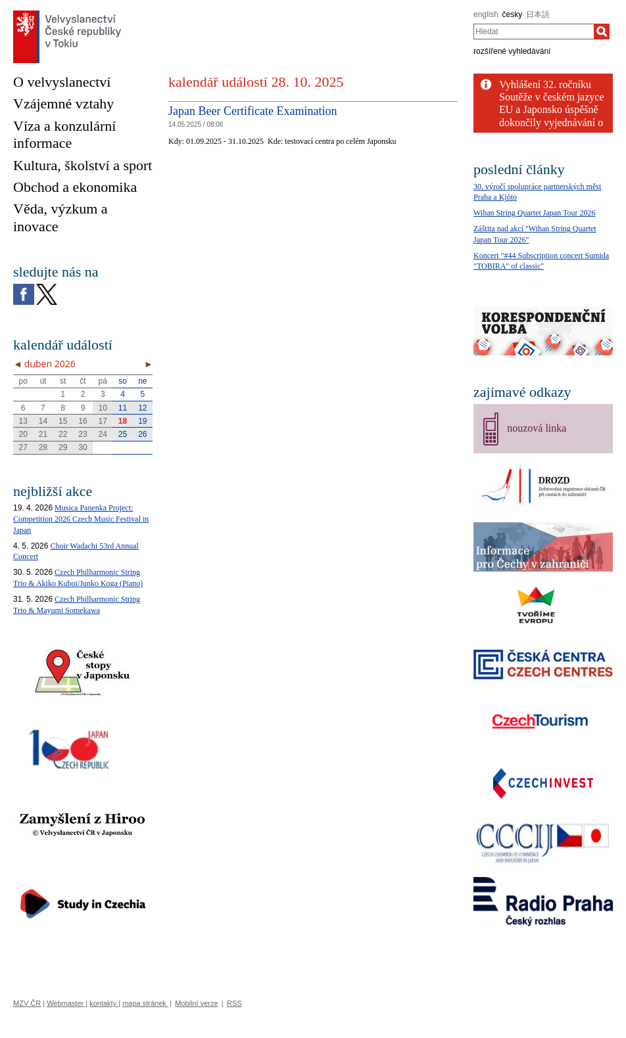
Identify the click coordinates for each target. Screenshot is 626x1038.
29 (63, 447)
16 (82, 421)
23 (82, 434)
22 (63, 434)
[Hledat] (602, 31)
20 (22, 434)
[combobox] (533, 31)
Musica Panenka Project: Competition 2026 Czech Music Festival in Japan (81, 519)
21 (43, 434)
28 (43, 447)
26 (142, 434)
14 (43, 421)
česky (512, 14)
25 (122, 434)
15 (63, 421)
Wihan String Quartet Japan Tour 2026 (534, 212)
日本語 (538, 14)
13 (22, 421)
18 (122, 421)
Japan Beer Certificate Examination (252, 111)
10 (103, 408)
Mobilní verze (196, 1003)
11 (122, 408)
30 (82, 447)
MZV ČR (27, 1003)
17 (103, 421)
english (485, 14)
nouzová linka (536, 428)
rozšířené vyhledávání (511, 51)
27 (22, 447)
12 (142, 408)
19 (142, 421)
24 (103, 434)
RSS (234, 1003)
